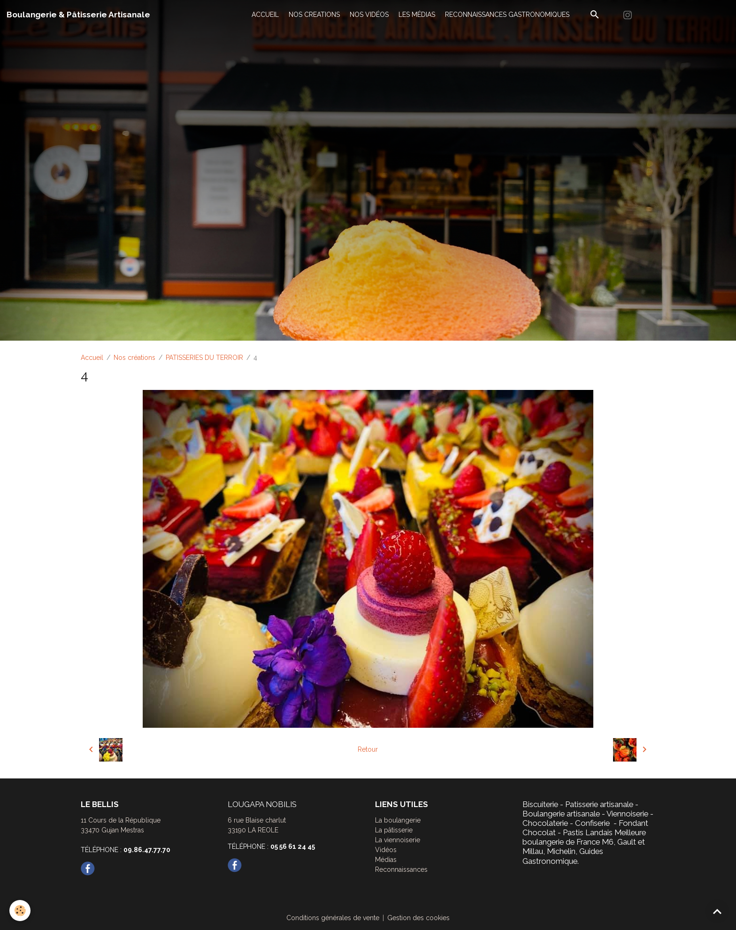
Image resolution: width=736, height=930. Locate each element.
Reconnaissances (401, 869)
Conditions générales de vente (332, 918)
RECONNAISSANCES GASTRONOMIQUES (507, 14)
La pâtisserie (394, 830)
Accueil (92, 357)
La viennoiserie (397, 840)
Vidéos (386, 850)
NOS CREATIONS (314, 14)
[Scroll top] (717, 911)
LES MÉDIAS (417, 14)
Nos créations (134, 357)
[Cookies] (20, 910)
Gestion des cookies (418, 918)
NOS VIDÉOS (369, 14)
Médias (386, 859)
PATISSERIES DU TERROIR (204, 357)
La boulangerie (398, 820)
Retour (368, 749)
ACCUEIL (265, 14)
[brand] (78, 14)
